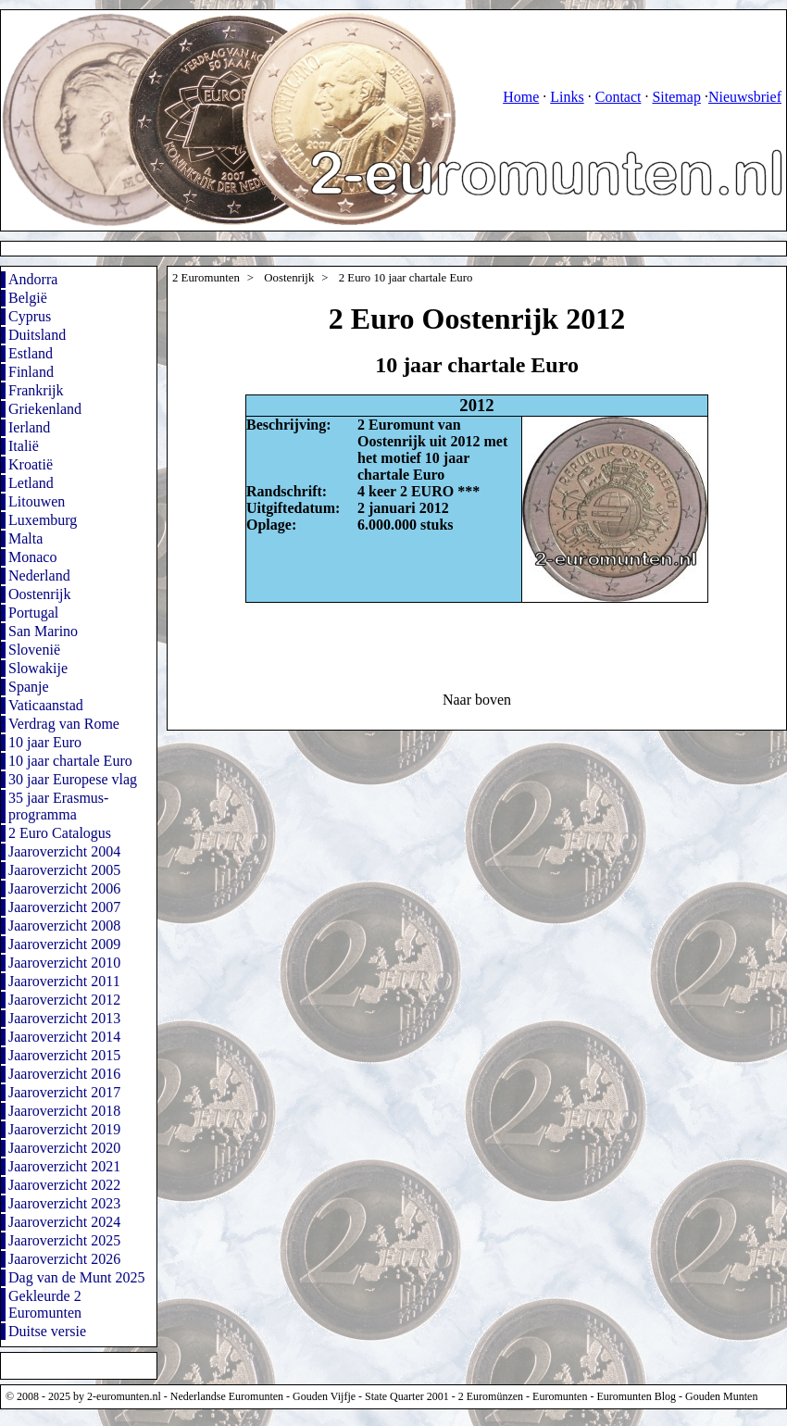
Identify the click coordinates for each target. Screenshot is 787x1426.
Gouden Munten (721, 1396)
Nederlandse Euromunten (226, 1396)
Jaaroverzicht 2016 (64, 1074)
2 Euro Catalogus (59, 833)
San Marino (43, 631)
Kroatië (30, 464)
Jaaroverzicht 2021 (64, 1166)
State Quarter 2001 (407, 1396)
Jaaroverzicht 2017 (64, 1092)
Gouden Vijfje (324, 1396)
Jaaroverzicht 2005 (64, 870)
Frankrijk (36, 390)
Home (521, 97)
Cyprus (29, 316)
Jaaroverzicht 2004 (64, 851)
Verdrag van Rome (63, 724)
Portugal (33, 612)
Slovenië (34, 649)
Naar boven (477, 699)
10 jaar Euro (44, 742)
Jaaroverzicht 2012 (64, 999)
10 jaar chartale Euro (70, 761)
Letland (31, 483)
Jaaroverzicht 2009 (64, 944)
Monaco (32, 557)
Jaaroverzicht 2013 (64, 1018)
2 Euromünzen (490, 1396)
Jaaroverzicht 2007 (64, 907)
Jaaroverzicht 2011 (64, 981)
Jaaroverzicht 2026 (64, 1259)
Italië (23, 446)
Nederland (39, 575)
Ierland (29, 427)
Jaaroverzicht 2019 (64, 1129)
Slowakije (38, 668)
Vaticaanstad (45, 705)
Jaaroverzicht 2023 (64, 1203)
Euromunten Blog (636, 1396)
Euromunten (559, 1396)
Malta (25, 538)
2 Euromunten (206, 277)
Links (566, 97)
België (27, 298)
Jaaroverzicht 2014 (64, 1036)
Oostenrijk (39, 594)
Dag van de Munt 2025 (76, 1277)
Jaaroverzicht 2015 (64, 1055)
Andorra (32, 279)
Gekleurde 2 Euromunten (44, 1304)
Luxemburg (42, 520)
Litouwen (36, 501)
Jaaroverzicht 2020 (64, 1148)
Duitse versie (47, 1331)
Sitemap (676, 97)
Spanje (28, 686)
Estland (30, 353)
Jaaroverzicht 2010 (64, 962)
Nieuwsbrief (744, 97)
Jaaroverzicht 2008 (64, 925)
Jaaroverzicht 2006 (64, 888)
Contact (618, 97)
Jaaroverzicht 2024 (64, 1222)
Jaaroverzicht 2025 (64, 1240)
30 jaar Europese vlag (72, 779)
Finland (31, 372)
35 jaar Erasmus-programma (58, 806)
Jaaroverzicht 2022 (64, 1185)
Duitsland (37, 335)
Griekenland (44, 409)
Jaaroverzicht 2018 (64, 1111)
